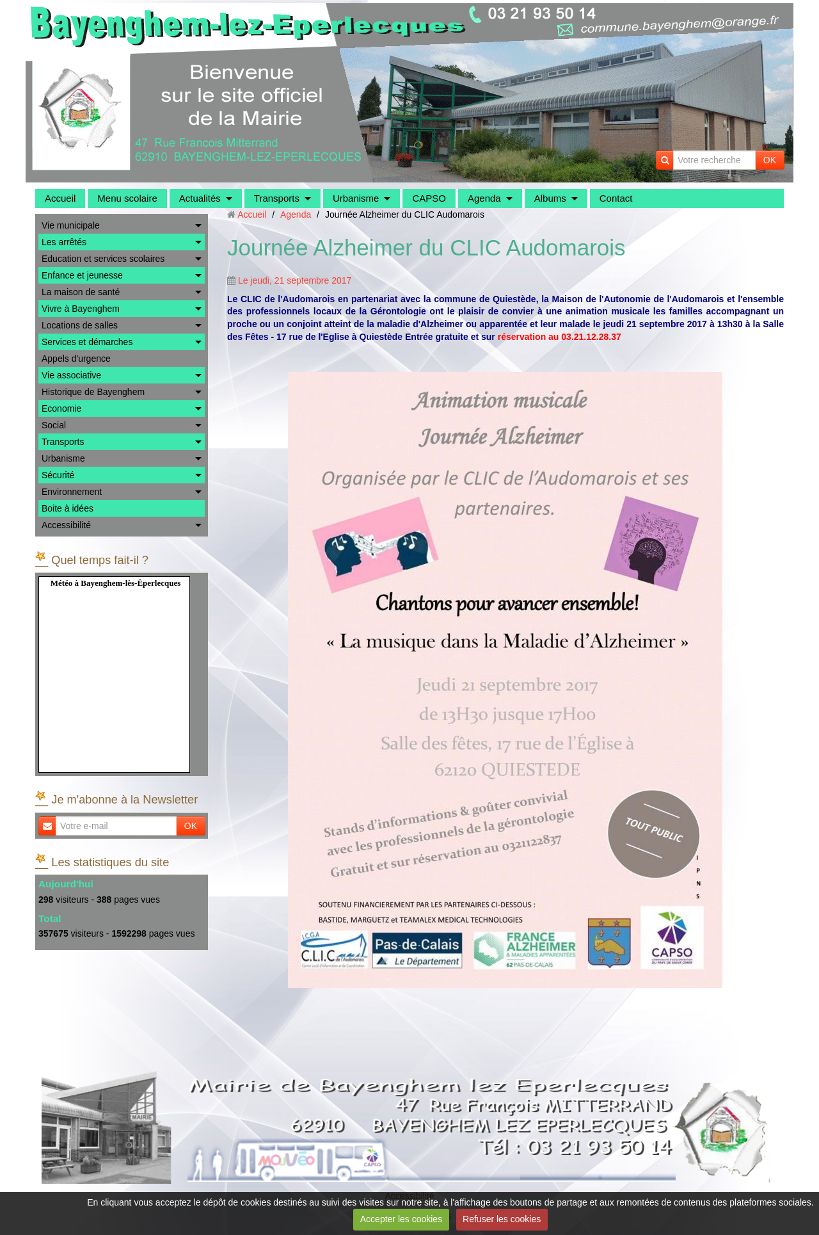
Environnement (72, 492)
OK (769, 160)
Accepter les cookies (401, 1219)
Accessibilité (66, 525)
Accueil (60, 198)
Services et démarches (87, 342)
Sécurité (58, 475)
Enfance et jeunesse (82, 275)
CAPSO (429, 198)
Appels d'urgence (76, 358)
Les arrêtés (64, 242)
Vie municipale (71, 225)
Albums (550, 198)
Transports (276, 198)
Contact (616, 198)
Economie (61, 408)
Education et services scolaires (103, 259)
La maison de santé (81, 292)
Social (54, 425)
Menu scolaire (127, 198)
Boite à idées (67, 508)
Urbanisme (356, 198)
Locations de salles (80, 325)
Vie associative (71, 375)
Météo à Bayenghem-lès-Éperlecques (116, 583)
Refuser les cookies (502, 1219)
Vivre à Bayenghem (81, 308)
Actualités (200, 198)
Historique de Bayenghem (93, 392)
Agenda (484, 198)
